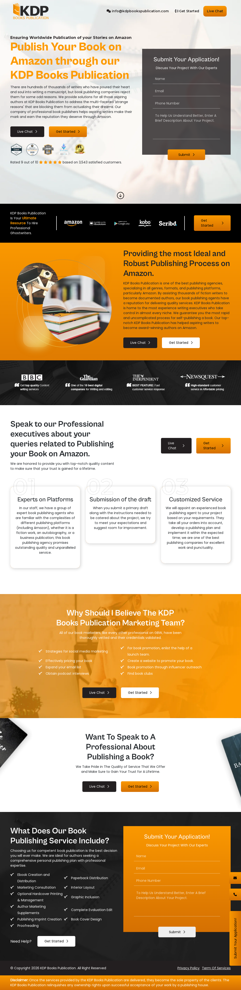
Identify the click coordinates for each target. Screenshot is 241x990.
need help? (21, 941)
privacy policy (188, 968)
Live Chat (215, 11)
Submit (184, 154)
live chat (25, 131)
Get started (65, 131)
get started (54, 941)
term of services (216, 968)
